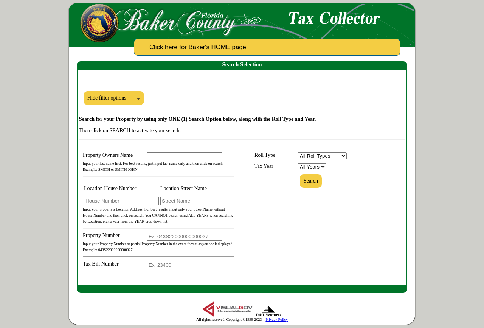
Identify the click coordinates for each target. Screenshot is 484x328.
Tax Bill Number (101, 264)
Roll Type (264, 155)
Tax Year (263, 166)
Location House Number (110, 188)
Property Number (101, 235)
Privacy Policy (276, 319)
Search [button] (311, 181)
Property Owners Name (108, 155)
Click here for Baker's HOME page (197, 47)
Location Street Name (183, 188)
